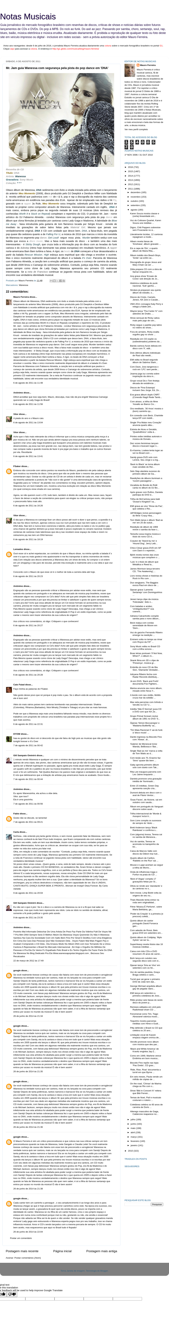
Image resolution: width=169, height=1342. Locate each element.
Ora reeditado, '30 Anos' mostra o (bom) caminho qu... (146, 409)
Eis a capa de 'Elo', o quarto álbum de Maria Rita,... (144, 249)
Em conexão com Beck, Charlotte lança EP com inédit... (146, 416)
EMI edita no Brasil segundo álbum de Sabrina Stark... (144, 361)
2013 (131, 180)
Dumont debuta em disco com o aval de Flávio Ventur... (146, 793)
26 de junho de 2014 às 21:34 (28, 1016)
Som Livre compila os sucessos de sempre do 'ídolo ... (145, 821)
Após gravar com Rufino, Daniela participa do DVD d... (146, 493)
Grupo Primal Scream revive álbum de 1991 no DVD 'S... (145, 717)
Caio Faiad (19, 684)
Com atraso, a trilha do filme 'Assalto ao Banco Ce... (144, 402)
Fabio (16, 813)
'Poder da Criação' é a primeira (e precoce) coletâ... (146, 915)
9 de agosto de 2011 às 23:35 (28, 917)
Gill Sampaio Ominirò (24, 755)
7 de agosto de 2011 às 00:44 (28, 779)
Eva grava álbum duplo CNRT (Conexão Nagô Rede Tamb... (146, 395)
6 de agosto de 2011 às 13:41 (28, 456)
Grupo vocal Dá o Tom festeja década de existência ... (144, 382)
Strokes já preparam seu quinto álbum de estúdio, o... (145, 291)
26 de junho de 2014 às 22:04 (28, 1232)
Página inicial (62, 1251)
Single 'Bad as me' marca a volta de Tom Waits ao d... (146, 752)
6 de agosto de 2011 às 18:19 (28, 539)
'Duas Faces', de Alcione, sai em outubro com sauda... (146, 801)
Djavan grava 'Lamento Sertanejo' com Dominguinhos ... (146, 592)
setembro (136, 205)
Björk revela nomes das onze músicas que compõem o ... (145, 556)
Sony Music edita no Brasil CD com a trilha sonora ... (145, 647)
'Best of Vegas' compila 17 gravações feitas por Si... (143, 880)
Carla (16, 832)
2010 (131, 1151)
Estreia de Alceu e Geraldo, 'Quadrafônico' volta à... (143, 430)
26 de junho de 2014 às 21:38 (28, 1188)
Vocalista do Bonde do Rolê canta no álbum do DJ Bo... (144, 486)
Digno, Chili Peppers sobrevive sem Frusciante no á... (145, 228)
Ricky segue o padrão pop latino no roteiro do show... (146, 326)
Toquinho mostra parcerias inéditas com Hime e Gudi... (145, 1022)
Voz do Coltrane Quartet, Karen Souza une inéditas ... (145, 221)
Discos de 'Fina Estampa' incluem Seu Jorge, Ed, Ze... (145, 388)
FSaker (17, 466)
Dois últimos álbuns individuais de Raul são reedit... (145, 354)
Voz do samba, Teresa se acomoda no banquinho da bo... (144, 844)
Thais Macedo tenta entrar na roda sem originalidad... (144, 901)
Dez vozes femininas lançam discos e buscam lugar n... (144, 444)
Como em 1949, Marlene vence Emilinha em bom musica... (145, 1057)
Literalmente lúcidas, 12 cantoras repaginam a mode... (146, 235)
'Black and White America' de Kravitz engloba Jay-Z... (144, 1050)
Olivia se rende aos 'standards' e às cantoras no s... (146, 887)
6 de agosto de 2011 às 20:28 (28, 675)
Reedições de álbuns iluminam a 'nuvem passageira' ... (146, 479)
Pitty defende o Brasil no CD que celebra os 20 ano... (146, 1029)
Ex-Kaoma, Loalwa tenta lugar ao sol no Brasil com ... (146, 451)
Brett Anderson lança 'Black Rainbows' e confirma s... (143, 828)
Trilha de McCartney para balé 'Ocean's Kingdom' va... (145, 500)
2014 (131, 176)
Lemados (18, 549)
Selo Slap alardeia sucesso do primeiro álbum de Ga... (145, 472)
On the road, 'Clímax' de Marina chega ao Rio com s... (145, 1084)
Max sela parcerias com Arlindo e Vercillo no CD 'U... (146, 703)
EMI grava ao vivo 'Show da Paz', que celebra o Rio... (146, 507)
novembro (136, 197)
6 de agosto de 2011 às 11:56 (28, 404)
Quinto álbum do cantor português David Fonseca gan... (144, 923)
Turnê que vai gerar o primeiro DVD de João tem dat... (145, 980)
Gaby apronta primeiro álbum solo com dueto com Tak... (144, 766)
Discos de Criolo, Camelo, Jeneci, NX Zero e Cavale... (145, 298)
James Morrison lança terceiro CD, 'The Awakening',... (145, 570)
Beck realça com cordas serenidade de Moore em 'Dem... (143, 625)
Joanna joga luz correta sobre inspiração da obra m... (144, 375)
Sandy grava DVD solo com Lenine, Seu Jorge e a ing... (145, 458)
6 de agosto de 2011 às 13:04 (28, 422)
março (134, 1137)
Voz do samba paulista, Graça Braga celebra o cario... (145, 973)
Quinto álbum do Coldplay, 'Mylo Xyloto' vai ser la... (146, 938)
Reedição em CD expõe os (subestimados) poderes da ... (146, 340)
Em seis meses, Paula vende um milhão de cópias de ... (146, 1078)
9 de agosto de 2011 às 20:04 (28, 893)
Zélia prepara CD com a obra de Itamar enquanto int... (146, 270)
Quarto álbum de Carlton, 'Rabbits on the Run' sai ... (144, 859)
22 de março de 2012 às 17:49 (28, 960)
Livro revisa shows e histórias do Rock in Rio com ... (146, 577)
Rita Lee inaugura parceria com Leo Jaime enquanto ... (145, 773)
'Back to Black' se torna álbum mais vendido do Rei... (145, 465)
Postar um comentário (21, 1238)
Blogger (104, 1271)
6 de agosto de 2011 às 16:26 (28, 505)
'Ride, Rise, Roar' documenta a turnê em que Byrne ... (145, 1071)
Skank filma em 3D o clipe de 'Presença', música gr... (144, 661)
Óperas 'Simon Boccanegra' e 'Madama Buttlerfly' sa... (145, 724)
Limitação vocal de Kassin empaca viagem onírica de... (145, 1036)
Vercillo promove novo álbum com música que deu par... (144, 1043)
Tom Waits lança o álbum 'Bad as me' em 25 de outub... (146, 521)
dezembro (136, 192)
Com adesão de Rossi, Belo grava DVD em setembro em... (146, 931)
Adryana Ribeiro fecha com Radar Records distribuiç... (144, 675)
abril (133, 1132)
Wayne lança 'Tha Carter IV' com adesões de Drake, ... (146, 312)
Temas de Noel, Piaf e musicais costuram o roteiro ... (145, 1098)
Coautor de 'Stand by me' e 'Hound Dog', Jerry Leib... (143, 542)
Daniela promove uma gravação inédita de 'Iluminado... (146, 780)
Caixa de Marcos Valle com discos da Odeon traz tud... (144, 852)
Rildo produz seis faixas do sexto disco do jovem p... (146, 1001)
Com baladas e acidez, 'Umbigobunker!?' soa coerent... (142, 609)
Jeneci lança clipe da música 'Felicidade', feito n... (144, 600)
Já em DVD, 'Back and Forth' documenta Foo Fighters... (144, 682)
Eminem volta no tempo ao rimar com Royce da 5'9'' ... (146, 640)
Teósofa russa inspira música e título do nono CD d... (145, 535)
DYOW (16, 734)
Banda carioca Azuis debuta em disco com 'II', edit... (145, 347)
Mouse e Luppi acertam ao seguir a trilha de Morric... (146, 866)
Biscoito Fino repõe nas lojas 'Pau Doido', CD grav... (144, 1064)
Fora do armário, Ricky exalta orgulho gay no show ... (144, 333)
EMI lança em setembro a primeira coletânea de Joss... (145, 994)
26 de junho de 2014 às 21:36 (28, 1127)
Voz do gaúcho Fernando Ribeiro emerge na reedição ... (146, 633)
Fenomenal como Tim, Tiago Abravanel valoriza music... (144, 1015)
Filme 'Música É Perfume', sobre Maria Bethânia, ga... (146, 908)
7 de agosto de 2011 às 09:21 (28, 822)
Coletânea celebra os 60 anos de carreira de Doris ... (146, 1105)
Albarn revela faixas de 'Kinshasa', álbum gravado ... (145, 242)
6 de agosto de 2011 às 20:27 (28, 625)
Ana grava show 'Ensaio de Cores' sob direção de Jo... (144, 277)
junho (134, 1124)
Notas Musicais (28, 16)
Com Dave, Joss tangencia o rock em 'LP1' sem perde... (144, 368)
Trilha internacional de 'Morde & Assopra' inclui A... (145, 814)
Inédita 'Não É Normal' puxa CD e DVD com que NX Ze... (146, 710)
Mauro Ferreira (21, 297)
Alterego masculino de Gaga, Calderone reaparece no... (144, 1112)
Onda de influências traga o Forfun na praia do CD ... (143, 873)
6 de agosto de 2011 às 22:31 (28, 724)
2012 (131, 184)
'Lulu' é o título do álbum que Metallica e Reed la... (144, 563)
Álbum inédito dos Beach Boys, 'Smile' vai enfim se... (145, 256)
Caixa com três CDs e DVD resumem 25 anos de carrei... (146, 952)
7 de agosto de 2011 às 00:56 (28, 804)
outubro (135, 201)
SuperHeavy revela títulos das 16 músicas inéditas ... (146, 945)
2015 (131, 171)
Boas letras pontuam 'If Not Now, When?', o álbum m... (146, 654)
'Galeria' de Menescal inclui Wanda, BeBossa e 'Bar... (144, 745)
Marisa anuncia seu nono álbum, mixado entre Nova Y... (146, 689)
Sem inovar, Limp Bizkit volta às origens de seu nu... (146, 894)
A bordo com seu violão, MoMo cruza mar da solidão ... (145, 696)
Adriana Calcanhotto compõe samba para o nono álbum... (145, 617)
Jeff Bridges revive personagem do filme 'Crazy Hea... (145, 514)
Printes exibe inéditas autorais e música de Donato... (146, 437)
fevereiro (135, 1141)
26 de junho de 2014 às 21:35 (28, 1071)
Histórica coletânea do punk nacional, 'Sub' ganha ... (144, 284)
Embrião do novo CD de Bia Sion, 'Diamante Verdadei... (144, 668)
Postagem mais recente (22, 1251)
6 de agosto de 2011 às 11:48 (28, 383)
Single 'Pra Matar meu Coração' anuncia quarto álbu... (146, 423)
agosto (134, 210)
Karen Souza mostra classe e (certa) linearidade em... (144, 214)
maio (133, 1128)
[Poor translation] (12, 1294)
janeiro (134, 1145)
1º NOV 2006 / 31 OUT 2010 (139, 155)
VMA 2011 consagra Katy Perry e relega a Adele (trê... (146, 305)
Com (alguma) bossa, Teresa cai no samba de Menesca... (146, 835)
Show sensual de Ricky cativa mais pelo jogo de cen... (145, 319)
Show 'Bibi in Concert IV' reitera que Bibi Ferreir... (145, 1091)
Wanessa (23, 285)
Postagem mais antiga (101, 1251)
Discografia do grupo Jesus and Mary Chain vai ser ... (145, 263)
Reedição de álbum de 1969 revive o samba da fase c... (144, 528)
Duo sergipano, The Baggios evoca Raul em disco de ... (144, 584)
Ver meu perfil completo (136, 129)
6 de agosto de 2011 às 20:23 (28, 576)
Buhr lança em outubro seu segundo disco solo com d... (145, 959)
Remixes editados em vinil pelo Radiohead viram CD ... (145, 1008)
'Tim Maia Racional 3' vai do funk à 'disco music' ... (146, 731)
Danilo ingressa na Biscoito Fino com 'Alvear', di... (146, 738)
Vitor (15, 414)
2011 (131, 189)
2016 (131, 167)
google (17, 970)
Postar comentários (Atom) (27, 1258)
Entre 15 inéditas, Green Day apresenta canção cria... (144, 787)
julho (133, 1119)
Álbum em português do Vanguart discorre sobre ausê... (146, 807)
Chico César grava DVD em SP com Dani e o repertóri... (145, 549)
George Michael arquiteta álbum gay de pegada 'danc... (146, 987)
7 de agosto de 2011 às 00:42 (28, 745)
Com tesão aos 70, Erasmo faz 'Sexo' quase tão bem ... (145, 759)
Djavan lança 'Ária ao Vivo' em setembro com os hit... (145, 966)
